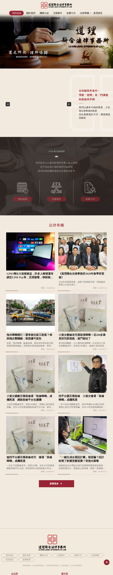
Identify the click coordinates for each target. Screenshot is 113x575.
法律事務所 (64, 566)
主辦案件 (57, 13)
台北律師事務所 (38, 566)
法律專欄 (84, 13)
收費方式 (71, 13)
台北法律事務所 (76, 566)
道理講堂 (97, 13)
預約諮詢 (16, 13)
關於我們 (30, 13)
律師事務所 (27, 566)
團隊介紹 (44, 13)
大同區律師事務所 (52, 566)
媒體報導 (55, 18)
